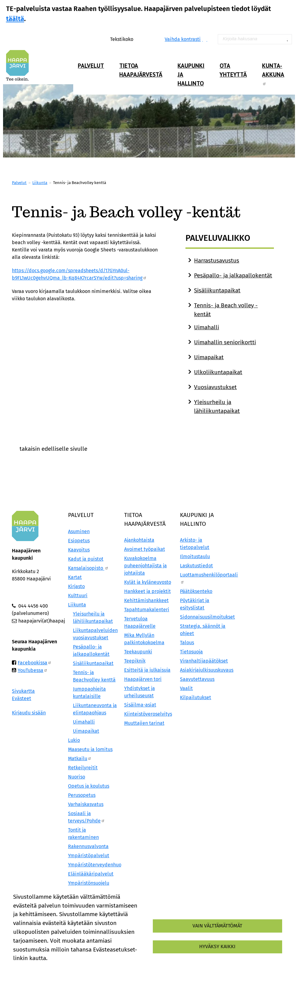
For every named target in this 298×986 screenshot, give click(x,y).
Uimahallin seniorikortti (225, 342)
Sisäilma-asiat (140, 705)
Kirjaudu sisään (29, 713)
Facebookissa (35, 663)
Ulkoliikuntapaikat (218, 372)
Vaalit (186, 688)
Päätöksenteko (196, 591)
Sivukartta (23, 691)
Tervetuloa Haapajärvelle (140, 622)
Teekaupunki (138, 652)
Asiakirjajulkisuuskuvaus (205, 670)
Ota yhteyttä (233, 70)
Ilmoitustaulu (195, 556)
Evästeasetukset (87, 969)
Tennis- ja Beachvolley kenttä (94, 676)
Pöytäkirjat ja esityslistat (194, 604)
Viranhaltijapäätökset (204, 661)
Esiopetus (79, 541)
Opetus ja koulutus (88, 786)
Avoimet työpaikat (144, 549)
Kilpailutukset (195, 697)
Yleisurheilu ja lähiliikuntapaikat (93, 617)
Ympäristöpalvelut (88, 855)
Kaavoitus (79, 550)
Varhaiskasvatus (85, 804)
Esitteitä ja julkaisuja (147, 670)
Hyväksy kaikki (217, 946)
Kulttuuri (78, 595)
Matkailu (80, 758)
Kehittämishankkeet (146, 600)
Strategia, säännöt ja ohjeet (202, 629)
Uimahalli (206, 327)
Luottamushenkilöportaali (205, 578)
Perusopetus (81, 795)
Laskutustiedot (196, 566)
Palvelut (91, 65)
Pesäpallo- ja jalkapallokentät (233, 275)
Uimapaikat (209, 357)
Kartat (75, 577)
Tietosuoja (191, 652)
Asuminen (79, 531)
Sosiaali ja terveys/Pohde (86, 817)
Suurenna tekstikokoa (137, 39)
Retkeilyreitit (83, 768)
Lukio (74, 740)
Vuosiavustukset (215, 387)
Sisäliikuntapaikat (217, 290)
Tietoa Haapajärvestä (140, 70)
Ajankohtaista (139, 540)
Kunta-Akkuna (273, 73)
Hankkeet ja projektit (147, 591)
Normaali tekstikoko (143, 39)
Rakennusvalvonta (88, 846)
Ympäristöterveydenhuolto (93, 865)
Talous (187, 642)
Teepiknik (134, 661)
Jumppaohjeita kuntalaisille (89, 692)
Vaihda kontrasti (183, 39)
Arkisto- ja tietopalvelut (194, 543)
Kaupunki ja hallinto (191, 74)
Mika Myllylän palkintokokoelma (144, 638)
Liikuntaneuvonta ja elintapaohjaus (95, 709)
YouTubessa (33, 670)
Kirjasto (76, 586)
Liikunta (39, 182)
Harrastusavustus (216, 260)
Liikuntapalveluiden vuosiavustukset (95, 634)
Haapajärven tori (143, 679)
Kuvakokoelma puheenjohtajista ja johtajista (145, 565)
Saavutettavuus (197, 679)
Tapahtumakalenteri (146, 609)
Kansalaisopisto (88, 568)
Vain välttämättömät (217, 926)
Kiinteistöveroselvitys (148, 714)
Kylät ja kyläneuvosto (147, 582)
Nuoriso (76, 777)
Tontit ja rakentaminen (83, 833)
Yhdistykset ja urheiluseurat (139, 692)
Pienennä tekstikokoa (149, 39)
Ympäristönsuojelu (88, 883)
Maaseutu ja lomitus (90, 749)
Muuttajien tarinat (144, 723)
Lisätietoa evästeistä (37, 969)
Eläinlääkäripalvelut (90, 874)
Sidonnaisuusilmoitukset (205, 617)
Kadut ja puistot (85, 559)
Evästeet (21, 698)
